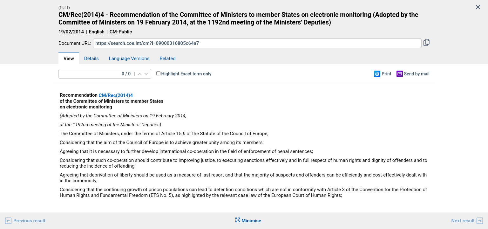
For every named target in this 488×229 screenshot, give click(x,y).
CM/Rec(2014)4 (116, 95)
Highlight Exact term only (186, 73)
